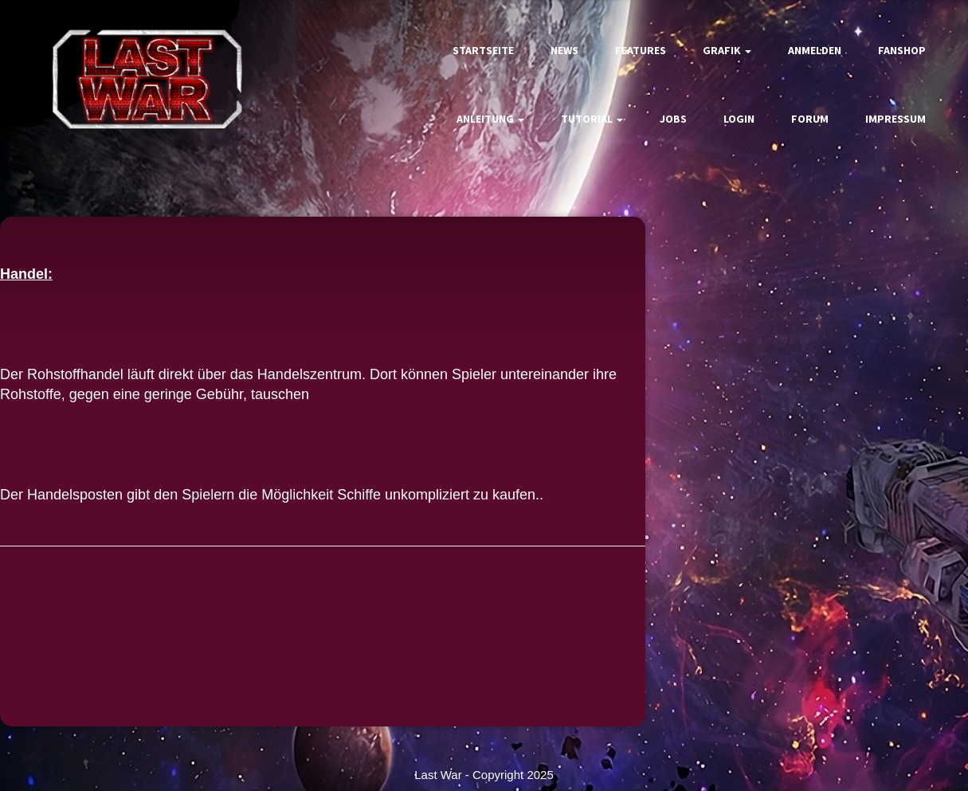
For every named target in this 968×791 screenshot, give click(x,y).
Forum (810, 119)
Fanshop (902, 50)
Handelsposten (75, 495)
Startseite (483, 50)
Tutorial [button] (592, 119)
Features (640, 50)
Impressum (895, 119)
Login (738, 119)
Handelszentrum (309, 374)
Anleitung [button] (490, 119)
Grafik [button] (727, 50)
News (564, 50)
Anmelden (814, 50)
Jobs (673, 119)
